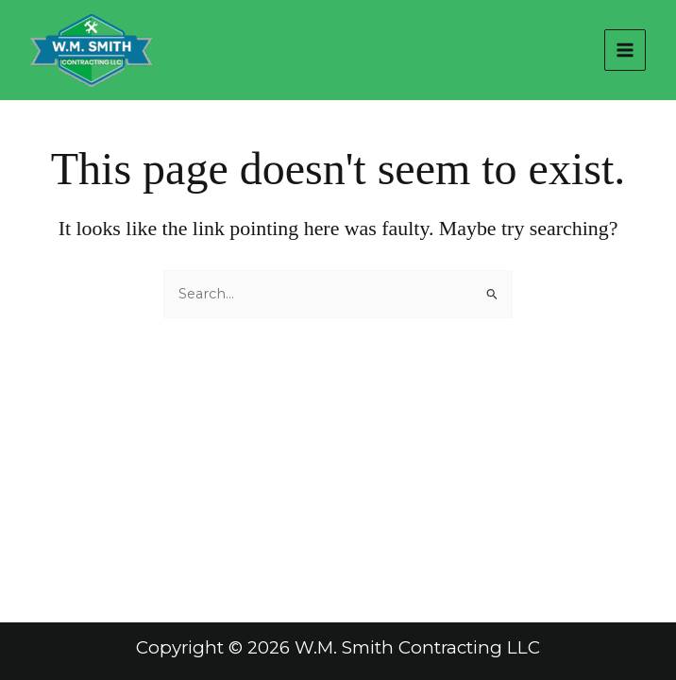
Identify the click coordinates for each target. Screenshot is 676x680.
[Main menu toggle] (625, 50)
